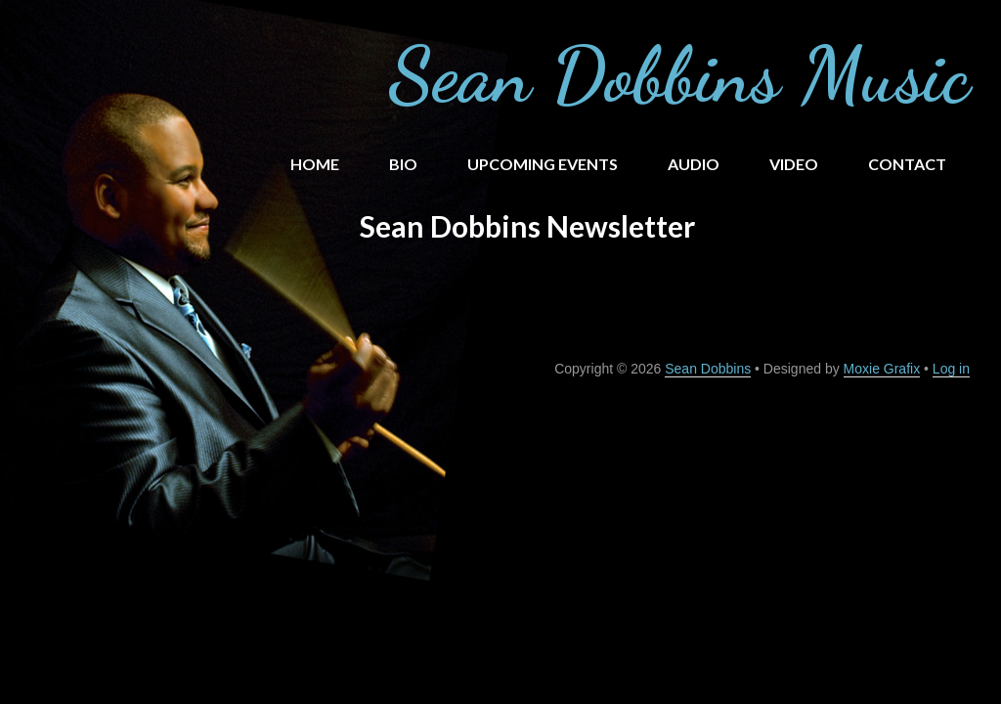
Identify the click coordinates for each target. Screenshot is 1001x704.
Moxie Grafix (882, 368)
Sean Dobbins (708, 368)
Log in (951, 368)
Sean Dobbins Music (679, 74)
